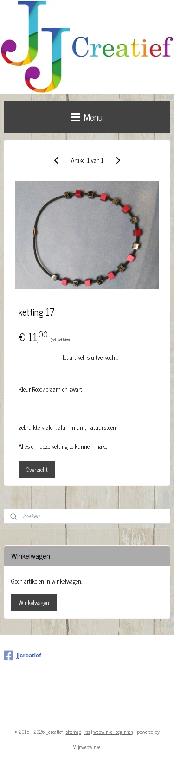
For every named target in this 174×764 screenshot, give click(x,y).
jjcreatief (22, 655)
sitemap (73, 731)
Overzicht (37, 469)
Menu (87, 116)
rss (87, 731)
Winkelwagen (34, 602)
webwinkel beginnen (113, 731)
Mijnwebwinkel (87, 747)
